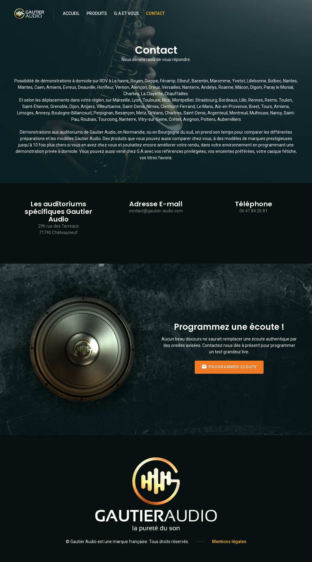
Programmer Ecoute (229, 366)
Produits (97, 13)
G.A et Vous (126, 13)
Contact (155, 13)
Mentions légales (229, 541)
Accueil (71, 13)
